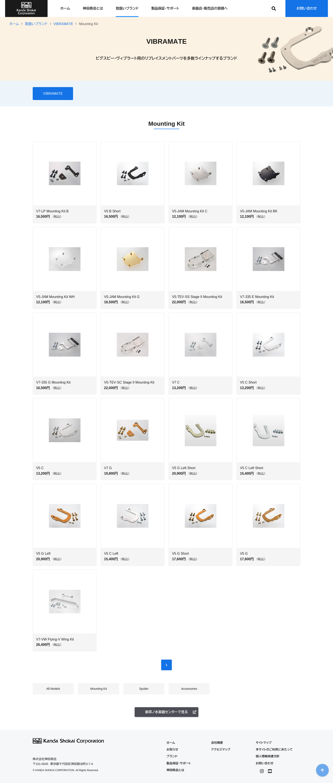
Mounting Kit (110, 92)
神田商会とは (93, 8)
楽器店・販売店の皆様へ (210, 8)
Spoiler (129, 92)
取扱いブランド (127, 8)
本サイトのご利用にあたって (274, 749)
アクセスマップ (220, 749)
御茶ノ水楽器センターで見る (170, 712)
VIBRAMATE (63, 24)
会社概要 (217, 742)
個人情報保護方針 (267, 756)
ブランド (172, 756)
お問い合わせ (306, 8)
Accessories (148, 92)
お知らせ (172, 749)
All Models (88, 92)
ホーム (65, 8)
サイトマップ (264, 742)
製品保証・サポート (165, 8)
